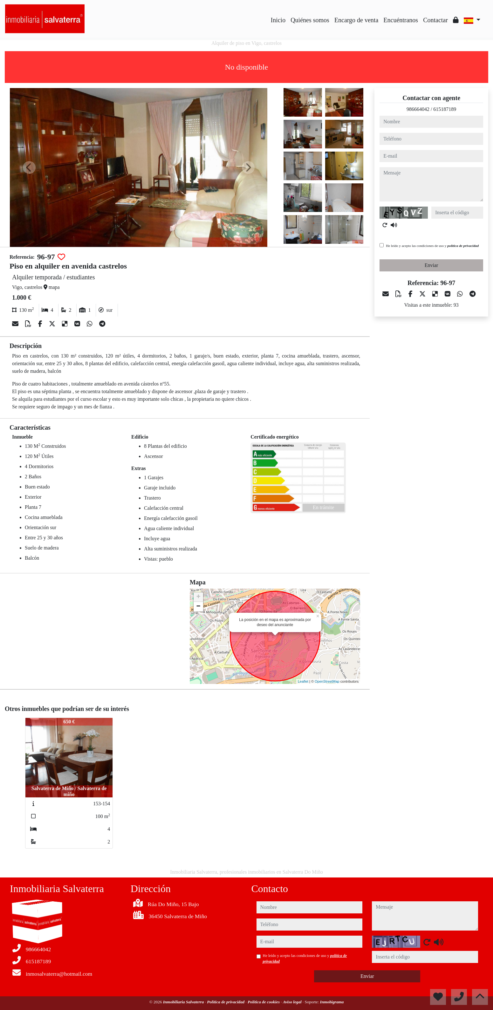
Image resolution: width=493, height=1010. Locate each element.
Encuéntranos (400, 20)
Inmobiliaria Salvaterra (184, 1002)
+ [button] (198, 597)
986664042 (418, 109)
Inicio (278, 20)
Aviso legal (293, 1002)
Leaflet (303, 681)
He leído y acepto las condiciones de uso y (432, 246)
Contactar (435, 20)
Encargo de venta (356, 20)
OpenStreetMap (327, 681)
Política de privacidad (226, 1002)
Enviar (431, 265)
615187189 (444, 109)
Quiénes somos (310, 20)
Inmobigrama (332, 1002)
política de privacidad (463, 246)
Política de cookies (264, 1002)
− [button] (198, 606)
